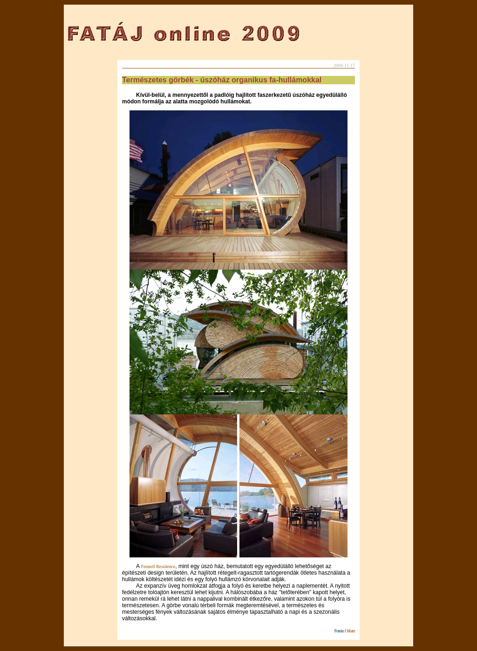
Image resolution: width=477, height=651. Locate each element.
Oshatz (349, 630)
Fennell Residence (158, 566)
